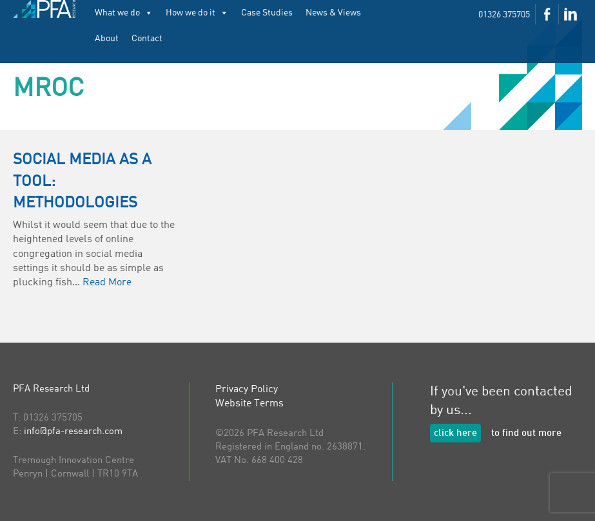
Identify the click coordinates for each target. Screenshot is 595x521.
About (107, 38)
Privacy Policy (246, 389)
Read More (107, 283)
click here (455, 434)
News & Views (333, 12)
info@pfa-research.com (73, 432)
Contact (147, 38)
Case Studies (267, 12)
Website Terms (249, 404)
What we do (124, 13)
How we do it (197, 13)
